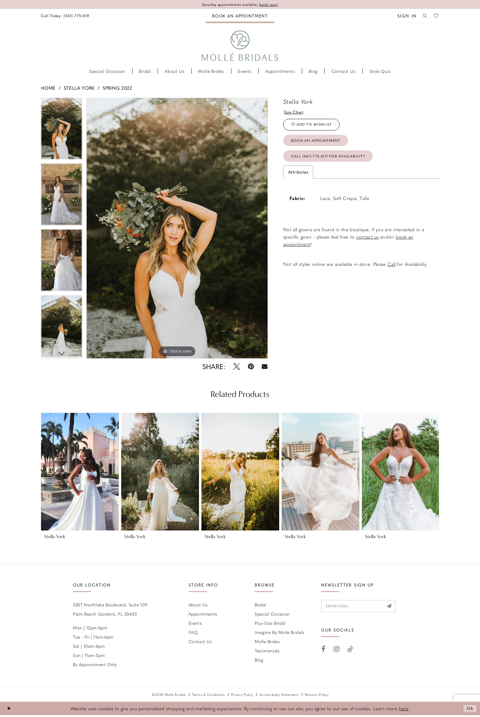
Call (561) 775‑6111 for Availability (330, 159)
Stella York (79, 88)
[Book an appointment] (240, 15)
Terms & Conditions (208, 695)
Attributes (298, 175)
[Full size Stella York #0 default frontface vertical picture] (177, 228)
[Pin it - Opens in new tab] (251, 367)
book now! (271, 4)
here (403, 708)
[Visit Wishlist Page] (436, 15)
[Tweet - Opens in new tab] (236, 367)
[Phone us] (66, 15)
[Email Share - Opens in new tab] (264, 366)
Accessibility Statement (278, 695)
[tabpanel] (61, 131)
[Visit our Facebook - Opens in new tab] (323, 650)
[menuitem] (66, 15)
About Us (198, 605)
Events (195, 623)
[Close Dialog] (9, 708)
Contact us (200, 642)
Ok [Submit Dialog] (469, 708)
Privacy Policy (242, 695)
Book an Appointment (317, 142)
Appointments (203, 614)
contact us (367, 239)
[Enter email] (360, 606)
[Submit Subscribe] (393, 606)
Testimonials (267, 651)
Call (392, 267)
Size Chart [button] (294, 112)
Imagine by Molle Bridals (279, 632)
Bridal (260, 605)
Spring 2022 (117, 88)
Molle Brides (267, 642)
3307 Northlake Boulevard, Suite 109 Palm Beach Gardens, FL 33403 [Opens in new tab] (110, 609)
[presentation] (80, 472)
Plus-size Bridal (270, 623)
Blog (259, 660)
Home (48, 88)
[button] (405, 15)
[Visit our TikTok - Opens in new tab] (350, 650)
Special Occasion (272, 614)
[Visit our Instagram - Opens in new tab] (336, 650)
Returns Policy (317, 695)
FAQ (193, 632)
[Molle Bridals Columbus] (240, 45)
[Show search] (424, 15)
